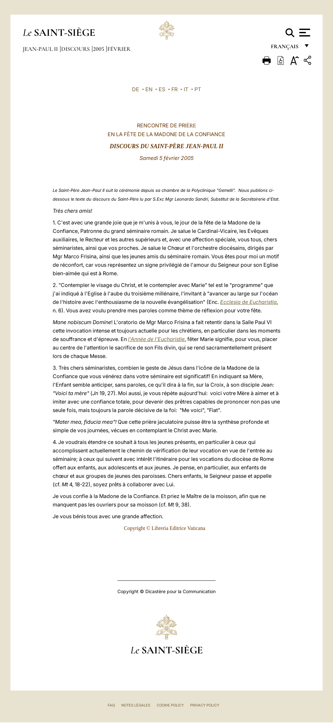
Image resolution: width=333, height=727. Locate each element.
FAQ (111, 705)
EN (149, 89)
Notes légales (135, 705)
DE (135, 89)
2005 (99, 48)
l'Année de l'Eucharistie (156, 339)
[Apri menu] (304, 32)
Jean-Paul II (41, 48)
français (285, 48)
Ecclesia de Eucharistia (248, 302)
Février (118, 48)
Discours (76, 48)
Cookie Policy (170, 705)
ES (162, 89)
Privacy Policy (204, 705)
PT (197, 89)
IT (186, 89)
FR (174, 89)
